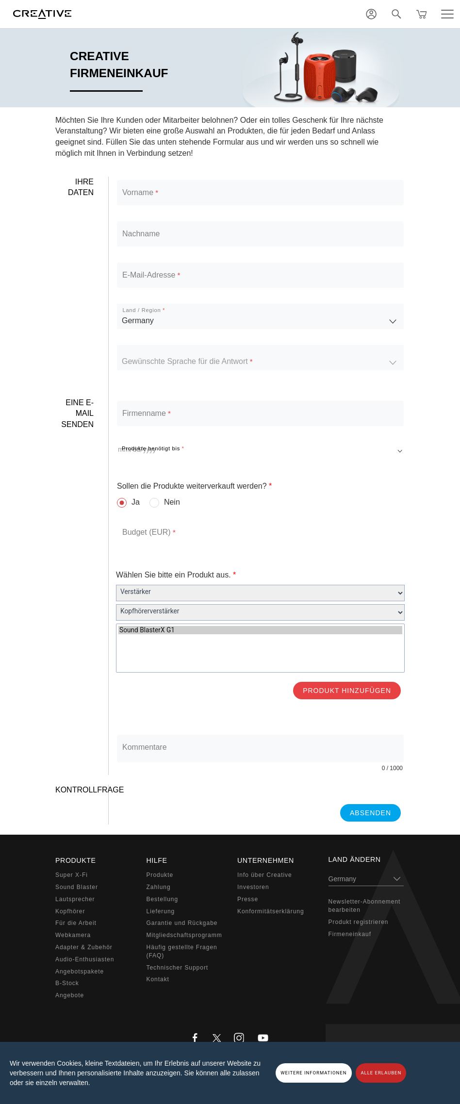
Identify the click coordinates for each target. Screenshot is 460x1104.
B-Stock (67, 983)
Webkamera (73, 935)
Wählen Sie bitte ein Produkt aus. (176, 575)
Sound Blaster (76, 887)
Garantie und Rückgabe (182, 923)
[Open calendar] (400, 449)
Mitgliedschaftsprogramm (184, 935)
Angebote (69, 995)
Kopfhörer (70, 911)
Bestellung (163, 899)
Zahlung (159, 887)
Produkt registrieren (359, 922)
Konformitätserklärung (270, 911)
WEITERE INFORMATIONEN (313, 1072)
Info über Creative (264, 875)
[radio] (128, 502)
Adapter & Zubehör (84, 947)
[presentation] (189, 804)
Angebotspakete (79, 971)
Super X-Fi (71, 875)
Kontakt (158, 979)
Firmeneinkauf (350, 934)
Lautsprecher (75, 899)
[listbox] (260, 316)
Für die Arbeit (76, 923)
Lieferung (161, 911)
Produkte (160, 875)
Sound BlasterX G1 (260, 630)
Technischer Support (178, 967)
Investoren (253, 887)
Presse (247, 899)
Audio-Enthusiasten (84, 959)
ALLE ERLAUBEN (381, 1072)
